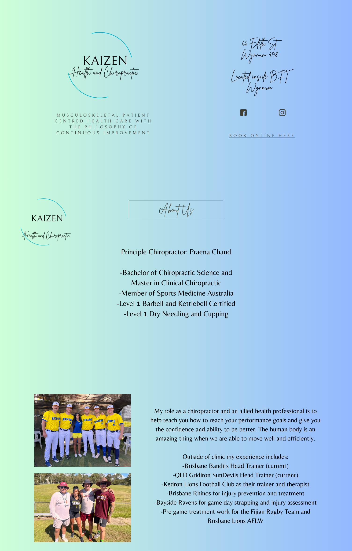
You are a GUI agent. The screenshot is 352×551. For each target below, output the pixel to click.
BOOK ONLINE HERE (262, 135)
